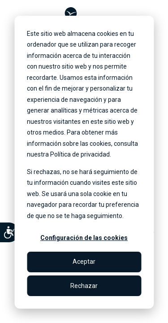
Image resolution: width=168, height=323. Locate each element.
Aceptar (84, 261)
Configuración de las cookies (84, 237)
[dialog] (84, 162)
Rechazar (84, 285)
